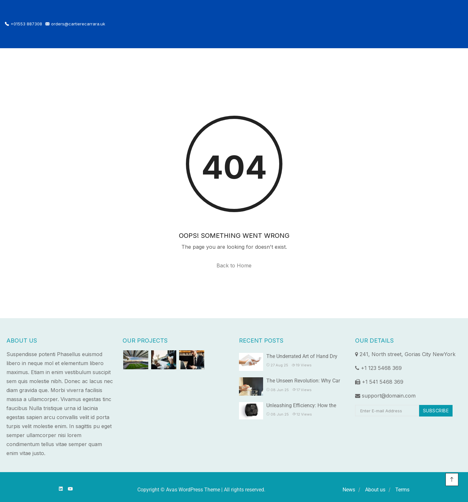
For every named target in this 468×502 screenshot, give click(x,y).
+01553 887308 (23, 24)
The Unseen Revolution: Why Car (303, 381)
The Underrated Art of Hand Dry (301, 356)
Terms (402, 490)
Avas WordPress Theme (193, 490)
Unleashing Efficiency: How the (301, 405)
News (349, 490)
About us (375, 490)
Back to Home (234, 265)
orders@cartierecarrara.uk (75, 24)
